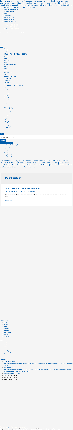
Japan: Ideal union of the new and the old (22, 188)
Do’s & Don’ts (7, 128)
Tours (5, 326)
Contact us (6, 336)
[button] (36, 340)
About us (6, 49)
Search (3, 140)
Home (5, 322)
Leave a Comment (10, 191)
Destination (7, 328)
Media (17, 191)
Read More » (8, 201)
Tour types (6, 330)
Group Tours (7, 51)
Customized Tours (8, 112)
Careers (6, 130)
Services (6, 124)
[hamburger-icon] (1, 47)
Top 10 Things (7, 126)
